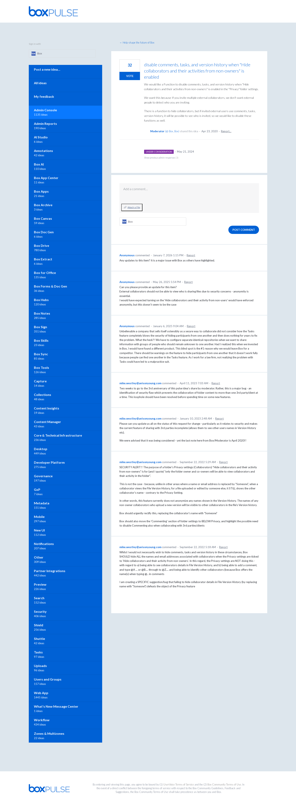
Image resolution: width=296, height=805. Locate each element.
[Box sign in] (152, 221)
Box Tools (41, 367)
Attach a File (133, 207)
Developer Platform (49, 462)
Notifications (44, 544)
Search (39, 598)
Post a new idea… (47, 69)
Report (191, 255)
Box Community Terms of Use (224, 784)
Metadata (41, 503)
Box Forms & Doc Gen (50, 286)
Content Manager (47, 422)
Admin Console (45, 110)
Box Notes (42, 313)
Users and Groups (47, 679)
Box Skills (41, 340)
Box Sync (41, 354)
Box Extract (43, 259)
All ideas (40, 83)
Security (40, 611)
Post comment (243, 229)
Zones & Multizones (49, 733)
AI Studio (41, 137)
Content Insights (46, 408)
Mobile (39, 517)
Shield (38, 625)
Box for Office (45, 273)
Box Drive (41, 245)
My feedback (44, 96)
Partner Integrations (49, 571)
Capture (40, 381)
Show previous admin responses (161, 157)
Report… (226, 131)
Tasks (38, 652)
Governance (43, 476)
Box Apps (41, 191)
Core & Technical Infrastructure (58, 435)
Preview (40, 584)
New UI (39, 530)
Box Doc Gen (44, 232)
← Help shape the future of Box (136, 42)
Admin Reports (45, 123)
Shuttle (39, 639)
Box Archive (43, 205)
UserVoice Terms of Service (178, 784)
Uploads (40, 666)
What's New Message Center (56, 706)
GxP (37, 489)
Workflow (42, 720)
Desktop (40, 449)
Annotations (43, 151)
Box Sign (40, 327)
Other (38, 557)
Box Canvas (43, 218)
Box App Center (46, 178)
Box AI (39, 164)
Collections (42, 395)
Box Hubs (41, 300)
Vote (129, 76)
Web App (41, 693)
